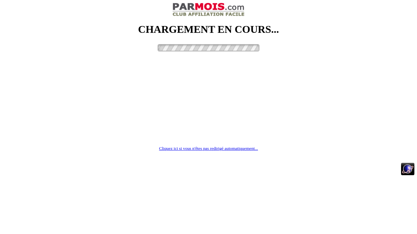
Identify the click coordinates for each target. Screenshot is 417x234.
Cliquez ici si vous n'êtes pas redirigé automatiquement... (208, 148)
